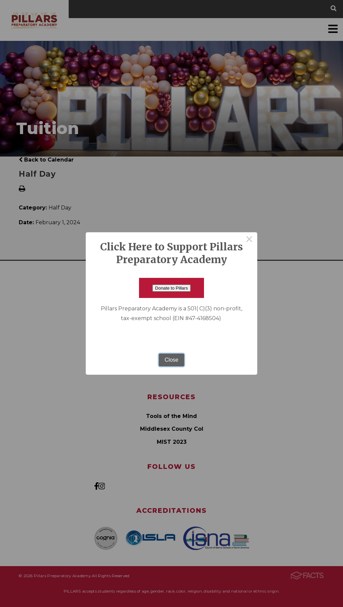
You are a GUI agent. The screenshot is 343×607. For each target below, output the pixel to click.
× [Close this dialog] (249, 240)
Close (172, 360)
